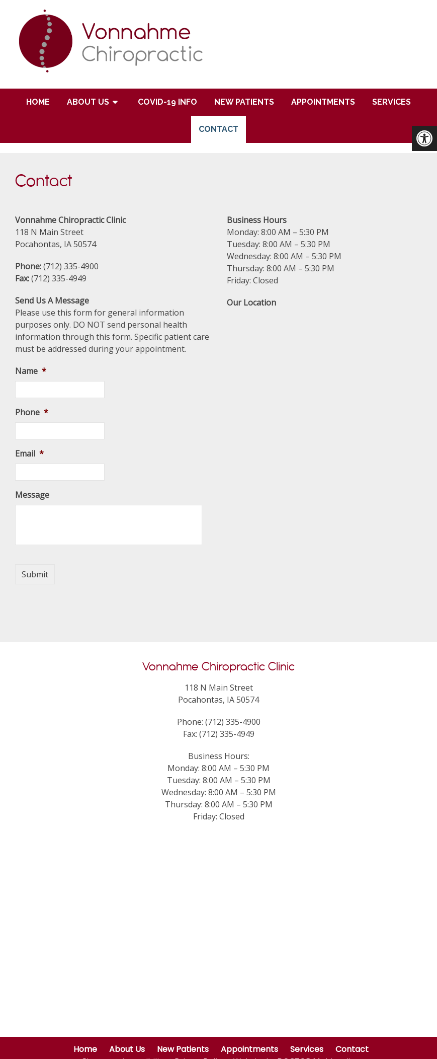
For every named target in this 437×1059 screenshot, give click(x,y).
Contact (218, 129)
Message (32, 495)
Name (30, 371)
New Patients (244, 102)
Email (29, 453)
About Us (88, 102)
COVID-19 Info (167, 102)
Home (38, 102)
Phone (31, 412)
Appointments (323, 102)
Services (391, 102)
